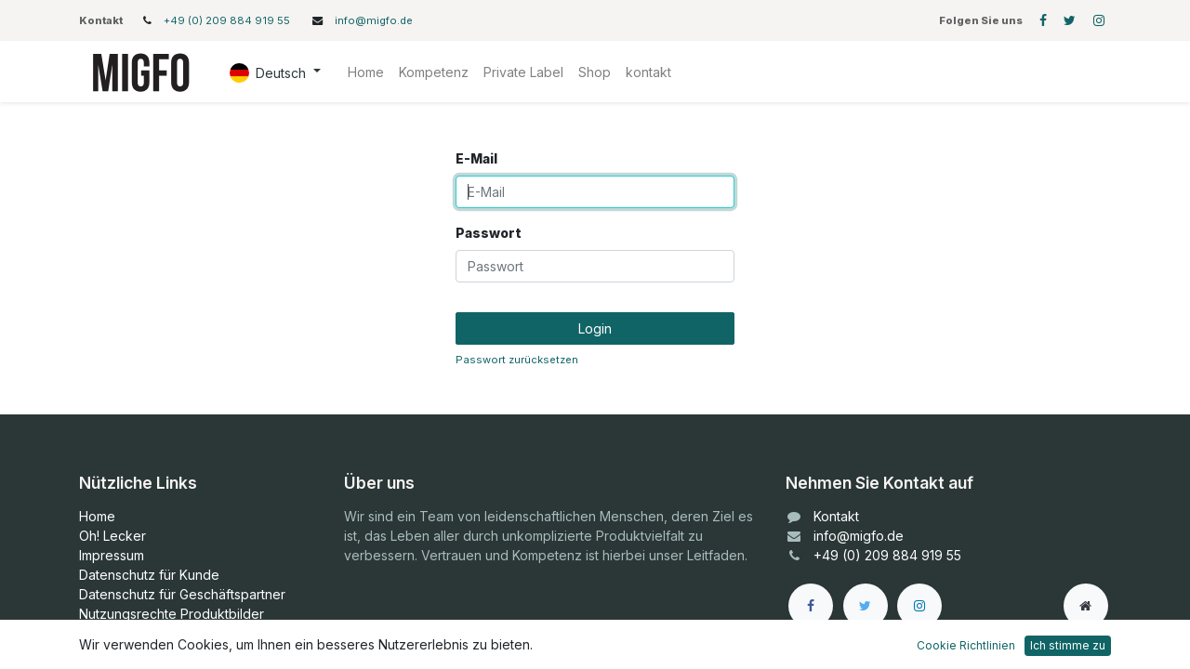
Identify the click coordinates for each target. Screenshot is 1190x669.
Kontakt (836, 516)
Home (97, 516)
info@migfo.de (374, 20)
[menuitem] (365, 72)
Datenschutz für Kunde (149, 575)
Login (595, 328)
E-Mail (476, 158)
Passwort (489, 233)
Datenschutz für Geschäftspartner (182, 594)
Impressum (111, 555)
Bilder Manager (126, 633)
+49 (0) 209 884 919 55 (228, 20)
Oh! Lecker (112, 536)
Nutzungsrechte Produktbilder (171, 614)
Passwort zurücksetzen (517, 359)
